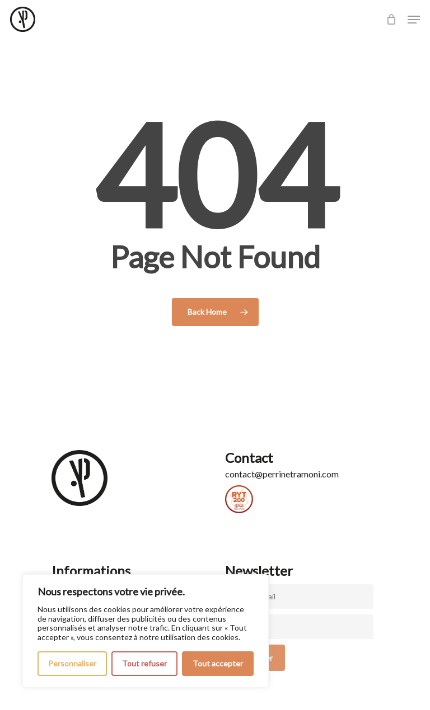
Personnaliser (72, 663)
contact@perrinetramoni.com (282, 473)
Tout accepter (218, 663)
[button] (414, 19)
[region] (145, 631)
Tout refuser (144, 663)
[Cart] (391, 19)
